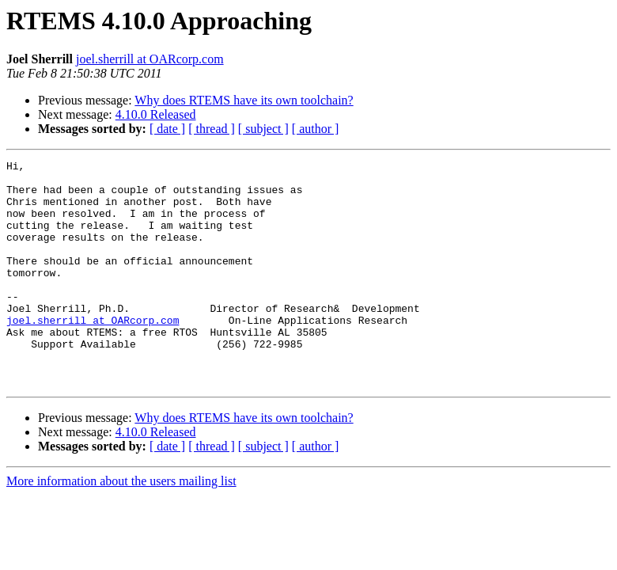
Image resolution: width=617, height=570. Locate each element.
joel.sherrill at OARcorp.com (150, 59)
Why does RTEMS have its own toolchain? (243, 100)
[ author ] (315, 128)
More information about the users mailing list (121, 526)
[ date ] (167, 128)
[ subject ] (263, 128)
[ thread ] (211, 128)
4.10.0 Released (155, 114)
